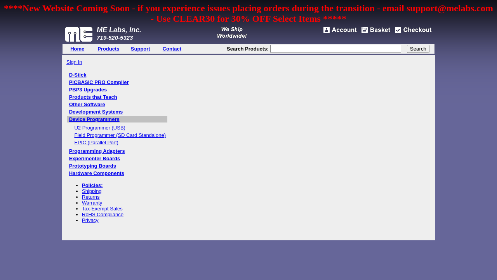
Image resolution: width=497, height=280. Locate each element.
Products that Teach (93, 97)
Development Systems (96, 112)
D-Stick (78, 75)
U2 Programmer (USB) (99, 128)
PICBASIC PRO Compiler (99, 82)
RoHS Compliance (102, 214)
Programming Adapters (97, 151)
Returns (91, 197)
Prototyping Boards (92, 166)
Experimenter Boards (94, 158)
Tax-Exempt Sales (102, 209)
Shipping (92, 191)
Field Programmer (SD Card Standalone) (120, 135)
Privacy (90, 220)
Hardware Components (96, 173)
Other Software (87, 104)
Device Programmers (94, 119)
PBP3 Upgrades (88, 90)
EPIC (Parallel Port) (96, 142)
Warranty (92, 203)
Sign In (74, 62)
